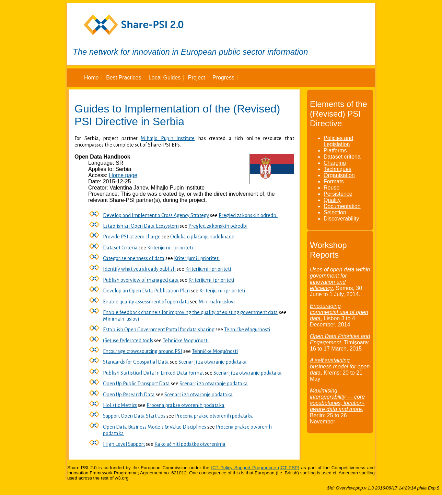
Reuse (331, 188)
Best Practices (123, 77)
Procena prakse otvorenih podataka (185, 405)
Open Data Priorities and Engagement (340, 339)
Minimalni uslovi (217, 301)
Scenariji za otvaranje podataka (212, 362)
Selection (335, 212)
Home (91, 77)
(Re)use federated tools (128, 340)
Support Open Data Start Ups (134, 416)
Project (196, 77)
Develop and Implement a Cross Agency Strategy (156, 215)
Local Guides (165, 77)
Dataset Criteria (120, 247)
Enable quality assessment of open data (146, 301)
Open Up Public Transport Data (136, 383)
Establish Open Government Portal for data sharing (158, 329)
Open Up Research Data (129, 394)
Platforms (335, 150)
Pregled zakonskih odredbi (248, 215)
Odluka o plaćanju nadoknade (202, 236)
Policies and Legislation (338, 141)
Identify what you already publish (139, 269)
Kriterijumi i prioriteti (170, 247)
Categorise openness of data (133, 258)
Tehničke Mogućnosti (247, 329)
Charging (335, 163)
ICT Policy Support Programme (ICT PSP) (255, 467)
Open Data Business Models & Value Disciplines (154, 427)
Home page (123, 175)
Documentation (342, 206)
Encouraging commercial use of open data (339, 312)
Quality (332, 200)
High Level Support (124, 444)
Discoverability (341, 219)
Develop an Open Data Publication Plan (146, 290)
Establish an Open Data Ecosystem (141, 226)
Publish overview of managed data (141, 280)
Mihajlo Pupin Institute (168, 138)
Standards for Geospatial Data (136, 362)
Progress (223, 77)
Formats (334, 181)
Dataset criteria (342, 157)
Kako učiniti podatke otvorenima (189, 444)
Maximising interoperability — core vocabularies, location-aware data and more (337, 400)
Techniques (337, 169)
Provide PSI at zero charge (132, 236)
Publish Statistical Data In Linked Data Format (153, 373)
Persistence (338, 194)
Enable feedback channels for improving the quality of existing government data (190, 312)
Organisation (339, 175)
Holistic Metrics (120, 405)
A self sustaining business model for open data (340, 366)
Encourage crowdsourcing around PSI (142, 351)
